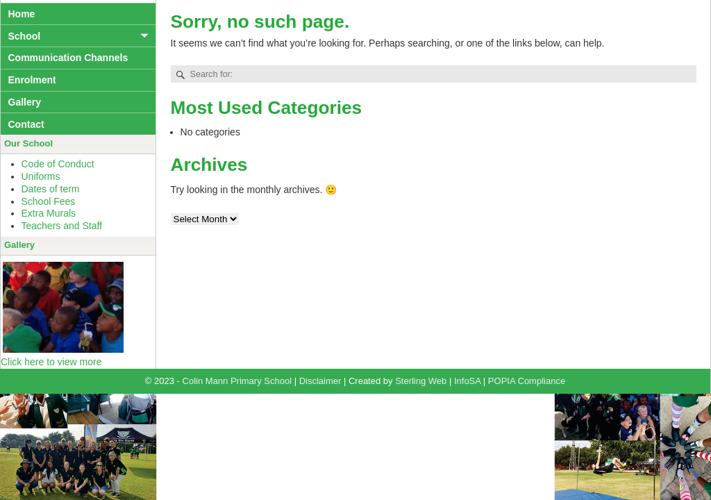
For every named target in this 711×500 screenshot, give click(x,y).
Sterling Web (420, 381)
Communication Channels (68, 57)
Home (21, 13)
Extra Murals (49, 213)
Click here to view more (51, 361)
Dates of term (51, 188)
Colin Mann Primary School (237, 381)
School (24, 36)
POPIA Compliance (526, 381)
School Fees (49, 201)
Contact (26, 124)
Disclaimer (320, 381)
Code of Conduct (58, 163)
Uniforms (41, 176)
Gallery (24, 102)
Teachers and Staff (62, 225)
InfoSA (467, 381)
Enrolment (32, 79)
